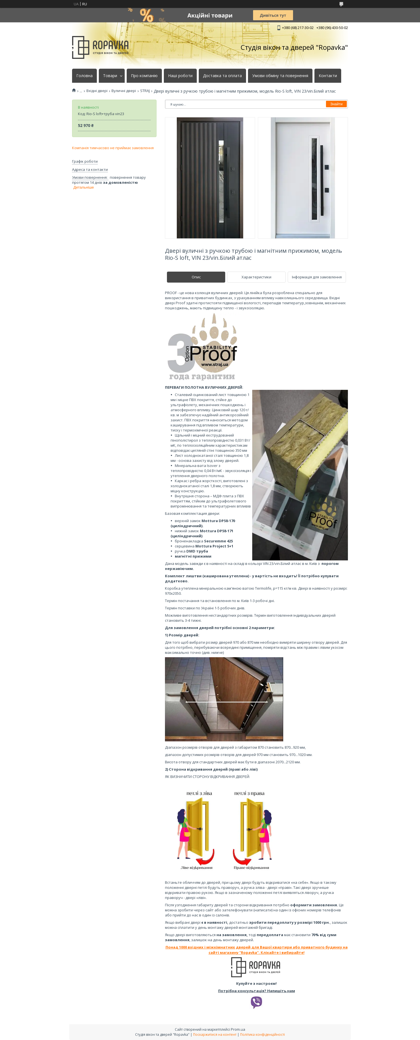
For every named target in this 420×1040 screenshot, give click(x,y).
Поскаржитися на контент (214, 1034)
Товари (110, 75)
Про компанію (144, 75)
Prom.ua (238, 1029)
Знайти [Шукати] (336, 104)
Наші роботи (180, 75)
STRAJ (145, 90)
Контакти (328, 75)
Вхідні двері (97, 90)
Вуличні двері (123, 90)
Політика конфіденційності (262, 1034)
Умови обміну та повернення (280, 75)
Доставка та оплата (222, 75)
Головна (84, 75)
